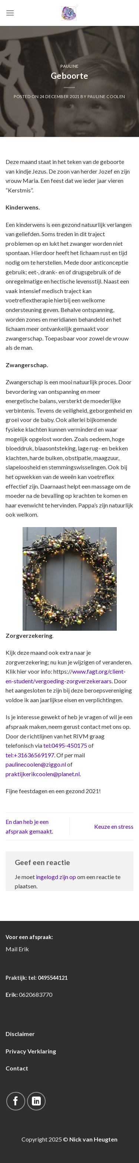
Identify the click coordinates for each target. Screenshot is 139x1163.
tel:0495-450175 (65, 745)
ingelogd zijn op (56, 876)
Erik (24, 948)
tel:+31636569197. (30, 754)
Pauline (69, 66)
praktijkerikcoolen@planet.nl (43, 773)
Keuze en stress (113, 826)
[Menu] (10, 13)
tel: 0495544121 (47, 978)
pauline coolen (106, 96)
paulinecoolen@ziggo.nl (36, 764)
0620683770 (35, 994)
